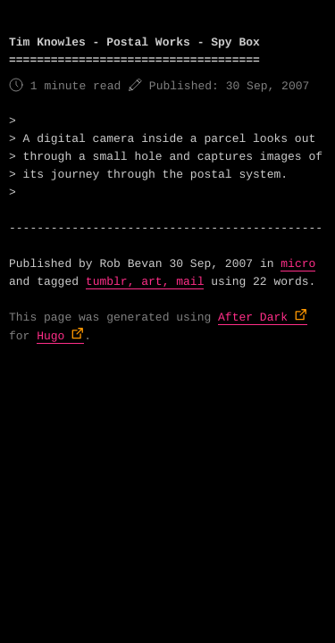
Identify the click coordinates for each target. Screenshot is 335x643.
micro (298, 264)
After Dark (253, 317)
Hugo (50, 336)
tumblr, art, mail (145, 281)
